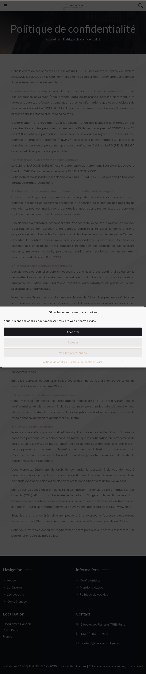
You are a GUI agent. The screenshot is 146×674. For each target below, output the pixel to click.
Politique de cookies (54, 362)
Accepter (73, 332)
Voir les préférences (73, 353)
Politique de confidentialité (85, 362)
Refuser (73, 342)
